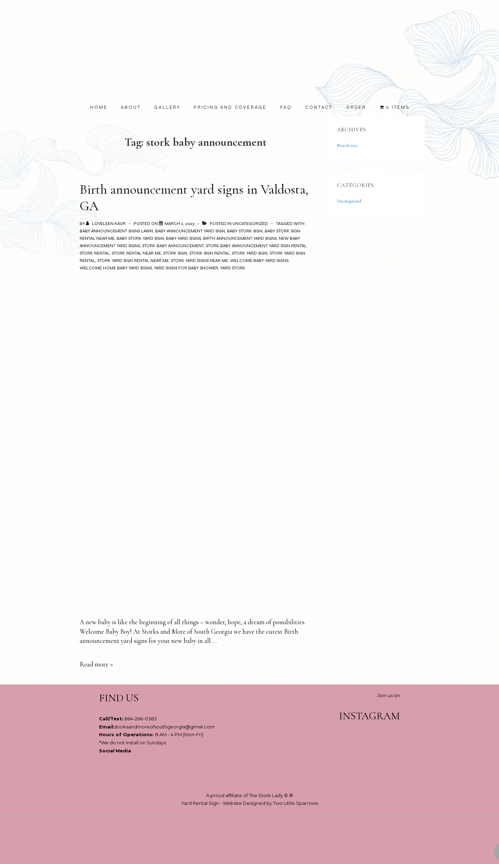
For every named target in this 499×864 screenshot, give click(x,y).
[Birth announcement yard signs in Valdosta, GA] (179, 223)
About (131, 107)
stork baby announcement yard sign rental (256, 245)
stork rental (95, 253)
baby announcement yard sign (190, 230)
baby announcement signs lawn (116, 230)
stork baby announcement (173, 245)
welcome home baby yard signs (116, 267)
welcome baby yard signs (259, 260)
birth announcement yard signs (240, 238)
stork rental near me (136, 253)
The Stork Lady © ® (271, 795)
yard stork (232, 267)
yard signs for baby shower (186, 267)
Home (98, 107)
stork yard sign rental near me (133, 260)
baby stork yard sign (140, 238)
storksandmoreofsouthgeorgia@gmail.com (165, 727)
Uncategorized (250, 223)
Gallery (167, 107)
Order (356, 107)
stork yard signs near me (199, 260)
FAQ (286, 107)
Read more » (96, 664)
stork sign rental (209, 253)
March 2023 (347, 145)
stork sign (175, 253)
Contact (319, 107)
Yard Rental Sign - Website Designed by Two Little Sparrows (249, 803)
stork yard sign (249, 253)
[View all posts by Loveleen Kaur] (106, 223)
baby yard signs (183, 238)
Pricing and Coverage (230, 107)
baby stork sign (245, 230)
